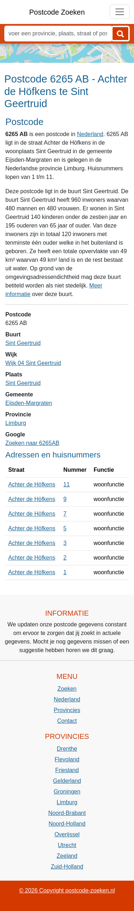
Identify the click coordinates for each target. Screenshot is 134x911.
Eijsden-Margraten (28, 403)
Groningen (67, 792)
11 (66, 484)
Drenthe (67, 749)
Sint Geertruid (23, 343)
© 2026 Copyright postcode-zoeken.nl (67, 890)
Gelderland (67, 781)
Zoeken (67, 689)
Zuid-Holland (67, 867)
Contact (67, 721)
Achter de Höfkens (31, 484)
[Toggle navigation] (120, 12)
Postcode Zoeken (57, 12)
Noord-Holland (67, 824)
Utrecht (67, 845)
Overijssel (66, 834)
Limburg (15, 423)
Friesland (67, 770)
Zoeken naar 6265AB (32, 443)
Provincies (67, 710)
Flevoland (67, 759)
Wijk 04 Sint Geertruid (33, 363)
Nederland (90, 134)
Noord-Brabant (67, 813)
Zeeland (67, 856)
